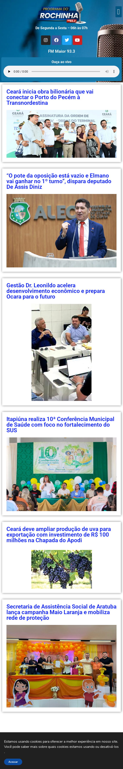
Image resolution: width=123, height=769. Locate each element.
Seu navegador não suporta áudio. (61, 71)
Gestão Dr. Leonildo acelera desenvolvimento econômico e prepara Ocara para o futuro (55, 291)
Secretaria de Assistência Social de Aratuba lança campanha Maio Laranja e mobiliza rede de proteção (61, 612)
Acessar (13, 762)
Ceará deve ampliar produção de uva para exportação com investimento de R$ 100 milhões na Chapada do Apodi (58, 534)
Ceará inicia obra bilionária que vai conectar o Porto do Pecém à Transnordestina (49, 97)
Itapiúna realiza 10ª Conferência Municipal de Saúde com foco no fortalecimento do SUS (60, 425)
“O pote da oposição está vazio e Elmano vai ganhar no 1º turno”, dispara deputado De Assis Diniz (58, 181)
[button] (118, 11)
